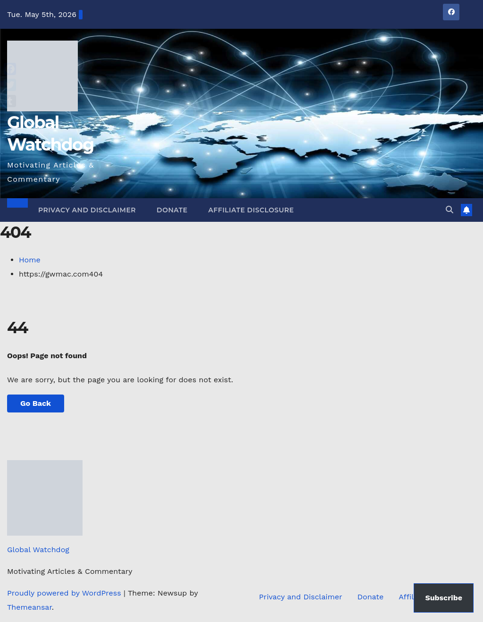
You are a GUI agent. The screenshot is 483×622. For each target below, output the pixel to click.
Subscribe (443, 597)
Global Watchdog (38, 549)
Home (30, 259)
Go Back (35, 403)
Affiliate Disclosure (251, 210)
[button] (449, 209)
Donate (172, 210)
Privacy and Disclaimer (87, 210)
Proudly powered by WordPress (65, 592)
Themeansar (29, 607)
